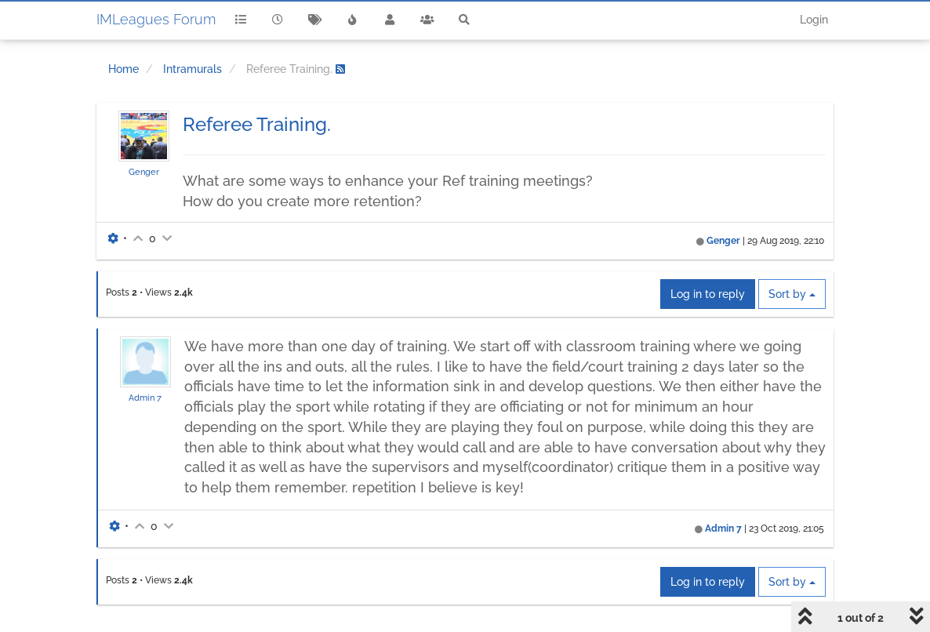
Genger (144, 171)
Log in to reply (707, 294)
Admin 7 (145, 397)
